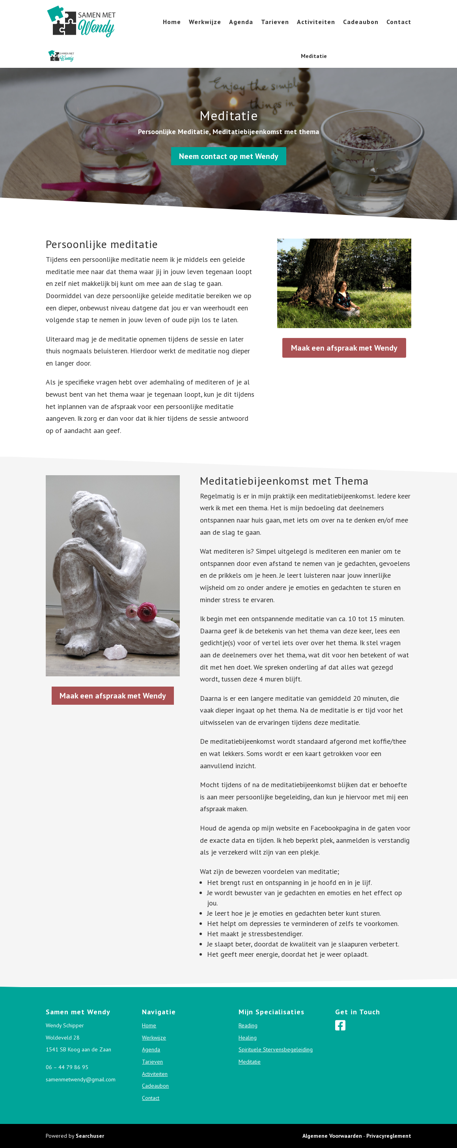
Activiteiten (316, 22)
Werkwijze (205, 22)
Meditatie (314, 56)
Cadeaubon (361, 22)
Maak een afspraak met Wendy (344, 348)
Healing (169, 56)
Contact (398, 22)
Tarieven (275, 22)
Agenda (241, 22)
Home (172, 22)
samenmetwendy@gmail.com (81, 1079)
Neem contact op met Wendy (228, 156)
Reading (128, 56)
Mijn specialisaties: (82, 56)
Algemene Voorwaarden (332, 1135)
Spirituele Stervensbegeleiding (240, 56)
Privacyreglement (388, 1135)
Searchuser (90, 1135)
